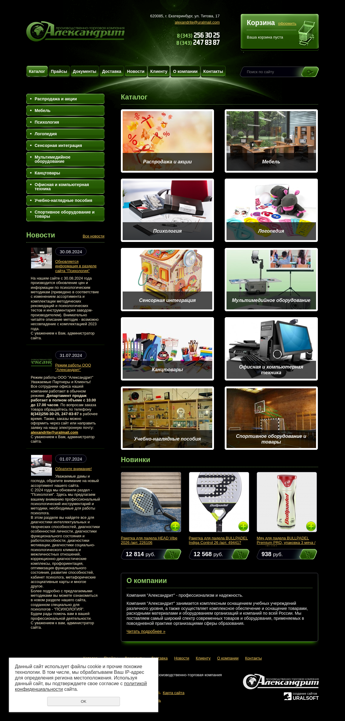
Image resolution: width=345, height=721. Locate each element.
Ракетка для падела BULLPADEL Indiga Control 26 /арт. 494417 (218, 540)
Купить (167, 554)
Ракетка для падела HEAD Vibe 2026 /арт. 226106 (149, 540)
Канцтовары (47, 173)
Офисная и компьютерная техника (62, 186)
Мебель (42, 110)
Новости (136, 71)
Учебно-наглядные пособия (63, 200)
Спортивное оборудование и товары (65, 214)
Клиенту (158, 71)
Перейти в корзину (306, 34)
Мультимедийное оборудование (52, 159)
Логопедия (46, 133)
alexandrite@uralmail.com (197, 22)
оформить (287, 23)
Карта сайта (173, 693)
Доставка (111, 71)
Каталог (37, 71)
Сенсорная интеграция (58, 145)
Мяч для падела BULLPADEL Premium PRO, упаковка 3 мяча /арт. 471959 (286, 542)
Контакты (213, 71)
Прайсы (59, 71)
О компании (185, 71)
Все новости (93, 236)
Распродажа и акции (56, 98)
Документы (84, 71)
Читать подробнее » (146, 631)
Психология (47, 122)
